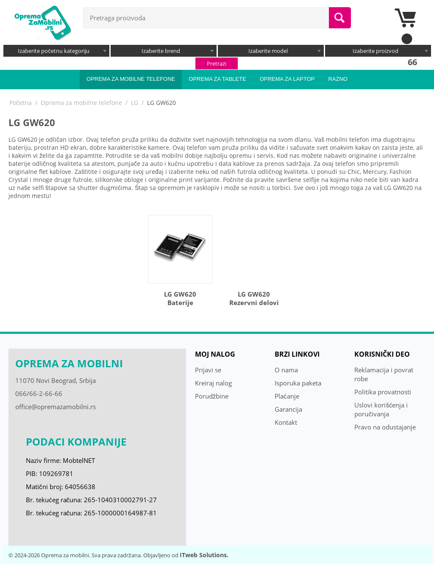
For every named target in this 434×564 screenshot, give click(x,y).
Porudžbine (212, 396)
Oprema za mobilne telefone (130, 79)
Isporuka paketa (298, 383)
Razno (338, 79)
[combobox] (56, 51)
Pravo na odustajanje (385, 427)
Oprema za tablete (217, 79)
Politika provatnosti (382, 392)
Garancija (288, 409)
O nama (286, 370)
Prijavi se (208, 370)
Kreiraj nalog (213, 383)
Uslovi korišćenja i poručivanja (381, 409)
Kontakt (286, 422)
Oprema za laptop (287, 79)
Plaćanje (287, 396)
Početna (20, 103)
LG (134, 103)
